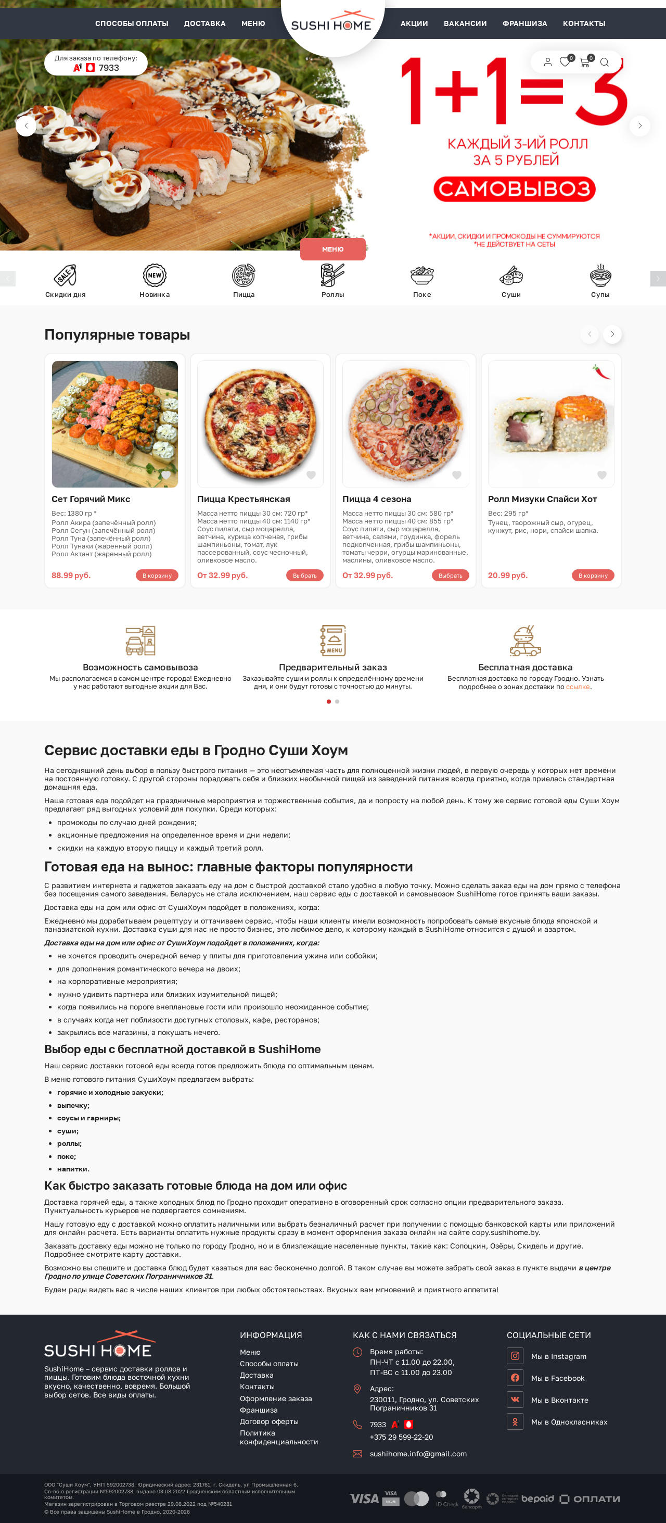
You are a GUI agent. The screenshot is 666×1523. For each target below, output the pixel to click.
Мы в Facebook (558, 1378)
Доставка (205, 23)
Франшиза (525, 23)
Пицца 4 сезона (377, 498)
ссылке (578, 686)
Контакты (584, 23)
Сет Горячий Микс (91, 498)
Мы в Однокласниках (569, 1421)
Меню (253, 23)
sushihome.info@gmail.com (418, 1453)
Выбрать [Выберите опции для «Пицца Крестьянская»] (305, 575)
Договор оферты (269, 1421)
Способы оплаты (132, 23)
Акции (414, 23)
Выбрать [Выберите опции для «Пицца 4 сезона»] (451, 575)
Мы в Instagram (558, 1356)
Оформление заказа (276, 1398)
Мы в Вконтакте (559, 1399)
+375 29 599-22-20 (401, 1436)
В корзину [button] (157, 575)
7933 (109, 67)
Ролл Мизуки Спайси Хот (542, 498)
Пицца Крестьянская (243, 498)
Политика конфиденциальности (279, 1437)
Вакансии (465, 23)
